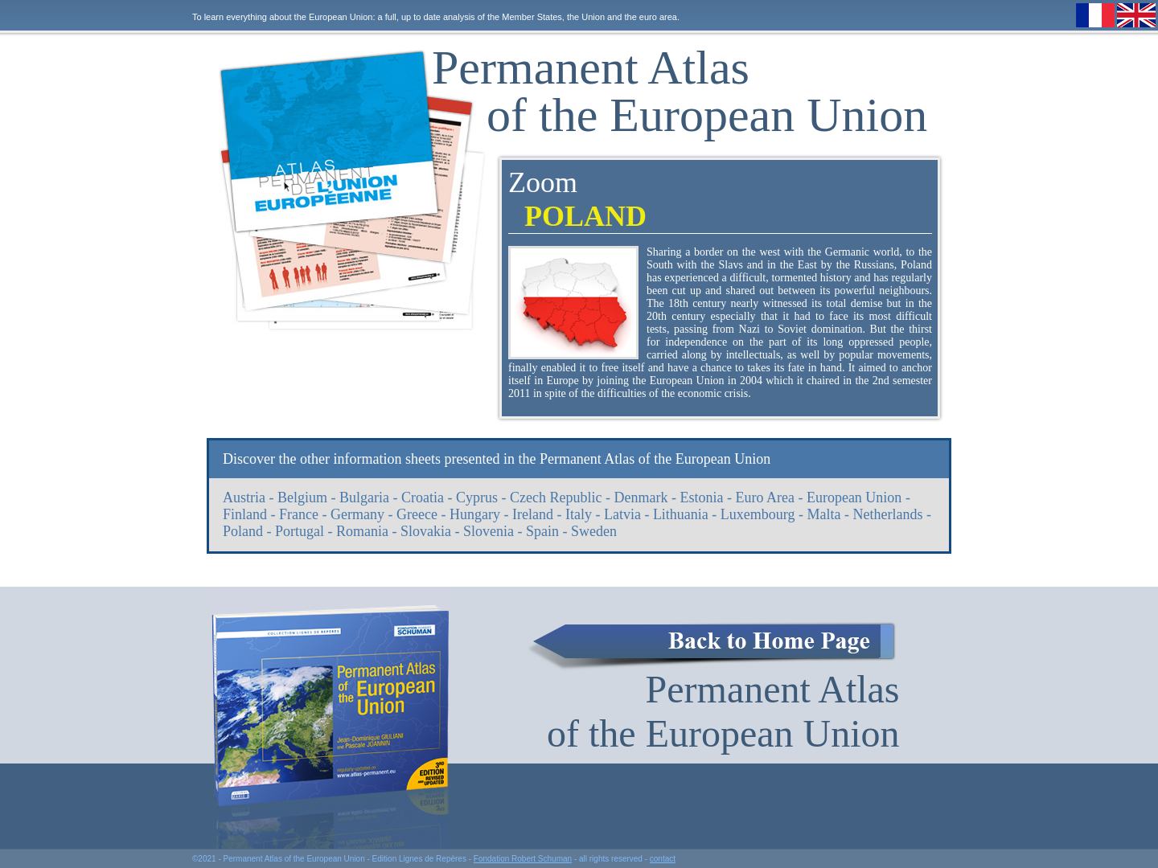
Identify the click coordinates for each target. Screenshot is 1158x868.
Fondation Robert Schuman (523, 858)
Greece (416, 514)
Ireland (532, 514)
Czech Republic (556, 497)
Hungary (475, 514)
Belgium (302, 497)
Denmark (640, 497)
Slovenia (488, 531)
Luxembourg (758, 514)
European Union (854, 497)
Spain (542, 531)
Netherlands (888, 514)
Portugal (299, 531)
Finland (245, 514)
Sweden (594, 531)
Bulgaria (364, 497)
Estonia (701, 497)
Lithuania (680, 514)
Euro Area (764, 497)
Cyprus (477, 497)
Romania (362, 531)
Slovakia (425, 531)
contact (663, 858)
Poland (243, 531)
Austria (244, 497)
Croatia (422, 497)
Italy (578, 514)
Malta (824, 514)
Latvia (622, 514)
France (298, 514)
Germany (357, 514)
